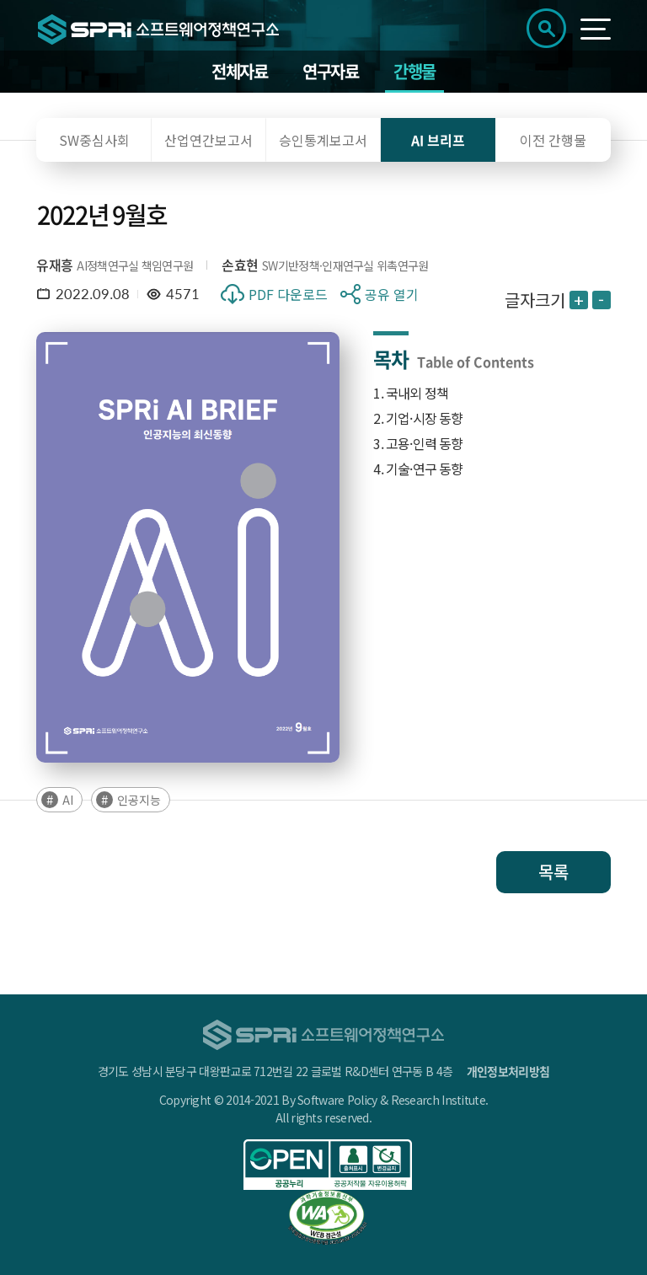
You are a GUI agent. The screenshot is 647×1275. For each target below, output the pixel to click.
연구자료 (330, 71)
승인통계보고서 (323, 140)
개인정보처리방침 (508, 1071)
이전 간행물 (553, 140)
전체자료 (239, 71)
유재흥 (54, 264)
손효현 (240, 264)
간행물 (414, 71)
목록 (553, 872)
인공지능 (139, 799)
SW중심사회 (94, 140)
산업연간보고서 (208, 140)
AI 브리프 (438, 140)
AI (67, 799)
